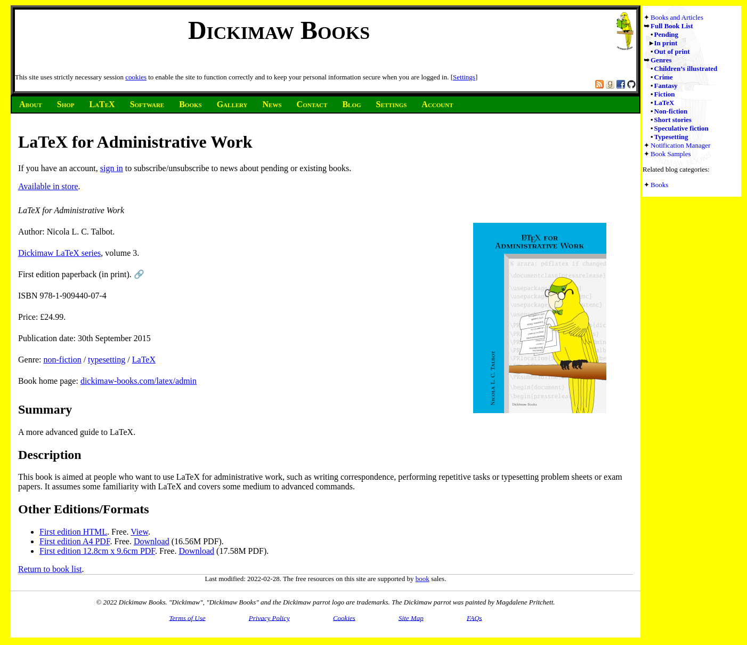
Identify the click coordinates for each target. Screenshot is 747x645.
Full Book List (672, 26)
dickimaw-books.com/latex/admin (138, 380)
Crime (663, 77)
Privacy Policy (269, 618)
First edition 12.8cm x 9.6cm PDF (97, 550)
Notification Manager (680, 145)
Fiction (664, 94)
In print (666, 43)
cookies (136, 77)
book (422, 579)
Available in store (48, 186)
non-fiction (63, 359)
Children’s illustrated (686, 68)
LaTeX (664, 103)
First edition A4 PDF (74, 541)
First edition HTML (73, 531)
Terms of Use (187, 618)
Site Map (411, 618)
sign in (111, 168)
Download (151, 541)
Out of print (672, 51)
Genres (661, 60)
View (139, 531)
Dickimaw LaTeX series (59, 252)
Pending (666, 34)
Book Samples (671, 154)
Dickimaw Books (279, 30)
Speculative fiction (681, 128)
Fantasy (666, 86)
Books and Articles (677, 17)
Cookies (344, 618)
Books (659, 185)
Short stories (673, 120)
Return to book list (50, 569)
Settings (464, 77)
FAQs (474, 618)
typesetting (106, 359)
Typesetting (671, 137)
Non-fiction (671, 111)
